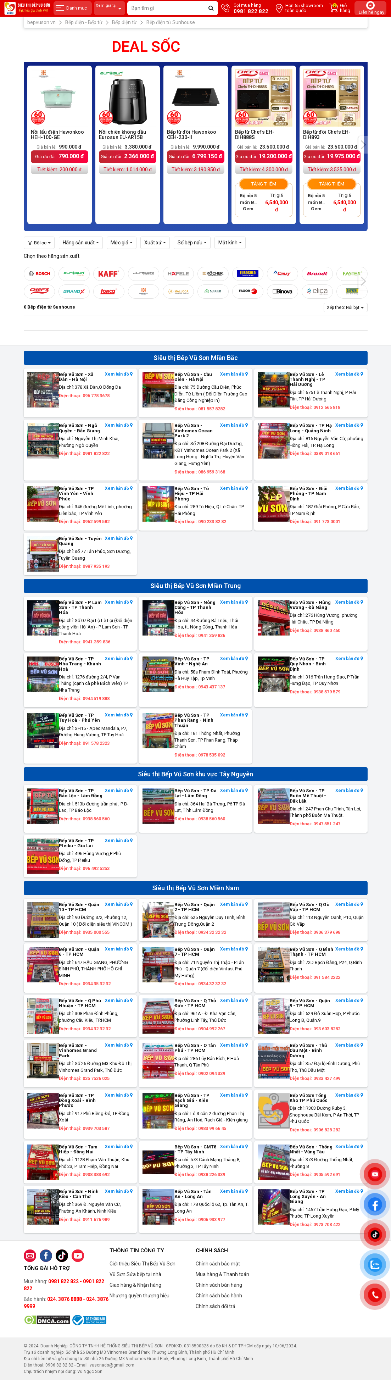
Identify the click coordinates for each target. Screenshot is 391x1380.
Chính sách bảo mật (218, 1264)
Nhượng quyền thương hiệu (139, 1295)
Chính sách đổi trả (215, 1306)
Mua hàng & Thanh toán (222, 1274)
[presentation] (363, 145)
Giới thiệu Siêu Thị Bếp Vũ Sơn (142, 1264)
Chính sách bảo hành (219, 1295)
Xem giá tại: (109, 8)
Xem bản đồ (119, 374)
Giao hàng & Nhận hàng (135, 1285)
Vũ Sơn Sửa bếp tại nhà (135, 1274)
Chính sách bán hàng (219, 1285)
